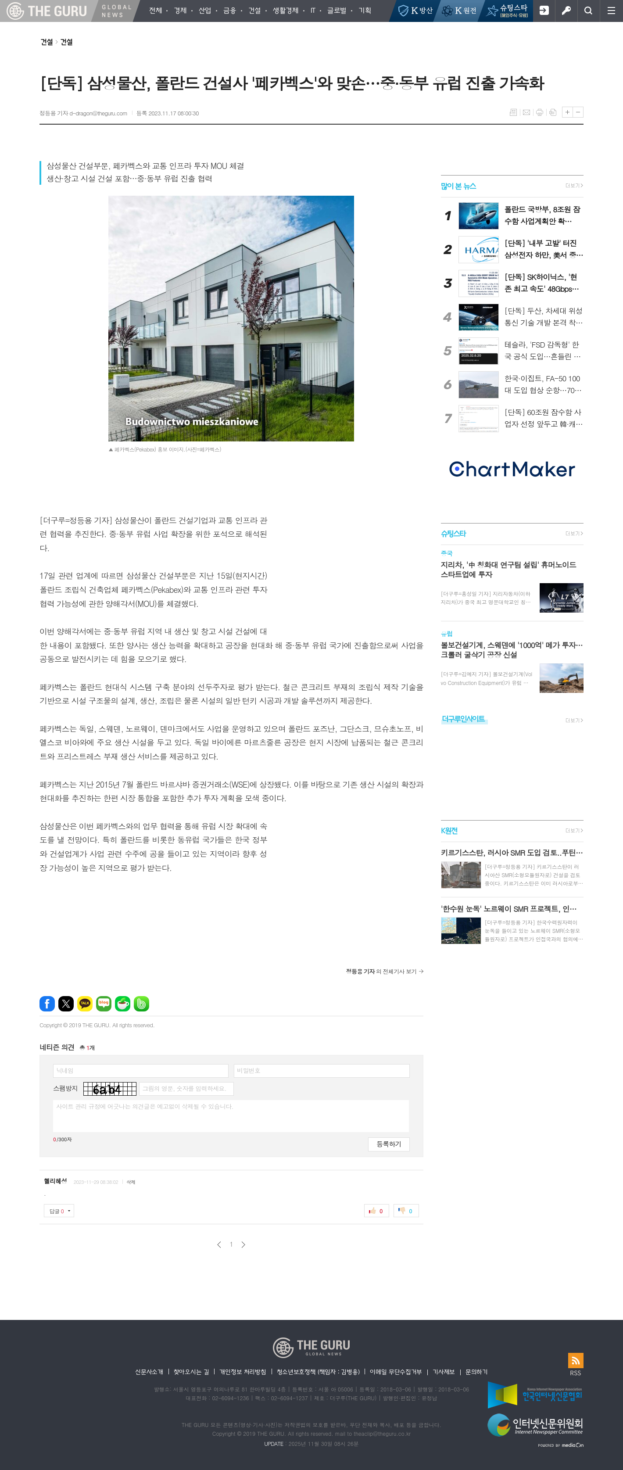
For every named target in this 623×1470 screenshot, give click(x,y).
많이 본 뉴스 (458, 185)
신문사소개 (149, 1372)
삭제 (131, 1182)
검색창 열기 (588, 11)
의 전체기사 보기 (381, 971)
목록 (513, 112)
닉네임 (64, 1070)
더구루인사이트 (463, 718)
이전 (219, 1245)
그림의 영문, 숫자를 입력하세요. (184, 1088)
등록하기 (388, 1143)
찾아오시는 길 (191, 1372)
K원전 (449, 830)
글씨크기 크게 (567, 112)
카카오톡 (85, 1003)
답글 (57, 1211)
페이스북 (47, 1003)
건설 (46, 41)
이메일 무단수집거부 (396, 1372)
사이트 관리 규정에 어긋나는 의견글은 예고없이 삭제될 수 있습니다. (144, 1106)
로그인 (566, 11)
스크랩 (552, 112)
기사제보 (444, 1372)
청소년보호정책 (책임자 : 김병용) (318, 1372)
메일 (526, 112)
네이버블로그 (103, 1003)
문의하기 (476, 1372)
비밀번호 (248, 1070)
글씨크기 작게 (578, 112)
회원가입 (544, 11)
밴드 (141, 1003)
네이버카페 (122, 1003)
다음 (243, 1245)
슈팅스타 (453, 533)
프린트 (539, 112)
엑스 (66, 1003)
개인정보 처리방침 (242, 1372)
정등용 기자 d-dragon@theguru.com (83, 113)
